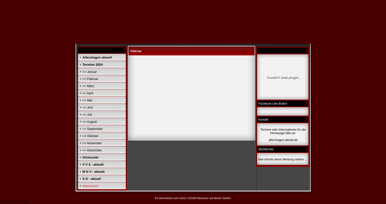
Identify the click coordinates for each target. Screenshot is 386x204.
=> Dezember (92, 150)
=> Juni (87, 107)
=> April (87, 93)
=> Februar (90, 79)
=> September (92, 129)
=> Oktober (90, 136)
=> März (88, 86)
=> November (92, 143)
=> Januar (89, 72)
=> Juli (87, 114)
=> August (89, 122)
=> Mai (87, 100)
